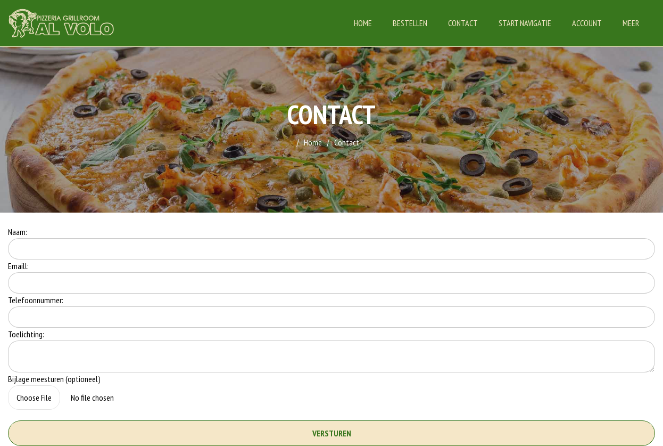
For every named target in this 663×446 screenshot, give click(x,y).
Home (363, 23)
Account (587, 23)
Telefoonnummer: (35, 300)
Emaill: (18, 266)
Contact (463, 23)
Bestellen (410, 23)
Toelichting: (26, 334)
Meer (631, 23)
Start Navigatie (525, 23)
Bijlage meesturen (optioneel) (54, 379)
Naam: (17, 231)
